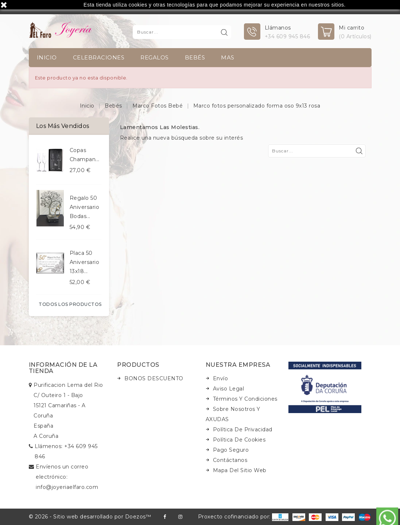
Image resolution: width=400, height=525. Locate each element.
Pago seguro (231, 450)
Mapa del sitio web (240, 470)
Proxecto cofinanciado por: (243, 516)
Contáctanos (230, 460)
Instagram (180, 516)
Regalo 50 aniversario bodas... (85, 207)
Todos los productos (70, 304)
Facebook (164, 516)
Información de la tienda (63, 368)
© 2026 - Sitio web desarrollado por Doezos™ (90, 516)
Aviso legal (228, 388)
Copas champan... (85, 155)
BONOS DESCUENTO (153, 378)
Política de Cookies (239, 439)
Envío (220, 378)
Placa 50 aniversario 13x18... (85, 262)
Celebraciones (99, 57)
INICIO (47, 57)
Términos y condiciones (245, 399)
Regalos (154, 57)
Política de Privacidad (242, 429)
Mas (227, 57)
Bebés (195, 57)
